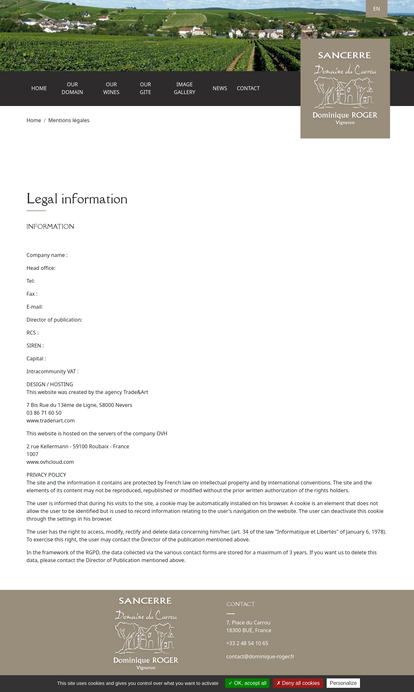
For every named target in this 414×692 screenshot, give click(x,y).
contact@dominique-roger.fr (260, 655)
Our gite (145, 88)
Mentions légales (69, 120)
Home (39, 88)
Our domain (72, 88)
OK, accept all (247, 683)
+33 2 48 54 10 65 (247, 642)
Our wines (111, 88)
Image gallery (184, 88)
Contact (248, 88)
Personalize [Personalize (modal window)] (343, 683)
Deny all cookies (298, 683)
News (219, 88)
